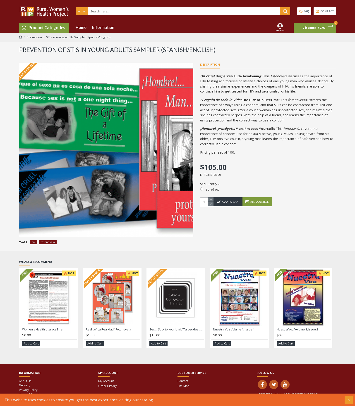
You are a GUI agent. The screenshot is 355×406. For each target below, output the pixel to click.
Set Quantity (208, 184)
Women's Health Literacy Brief (42, 329)
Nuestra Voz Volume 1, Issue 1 (233, 329)
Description (210, 64)
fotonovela (48, 242)
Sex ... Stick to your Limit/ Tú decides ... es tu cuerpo (176, 329)
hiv (33, 242)
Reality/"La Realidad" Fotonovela (108, 329)
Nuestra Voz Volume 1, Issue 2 (297, 329)
